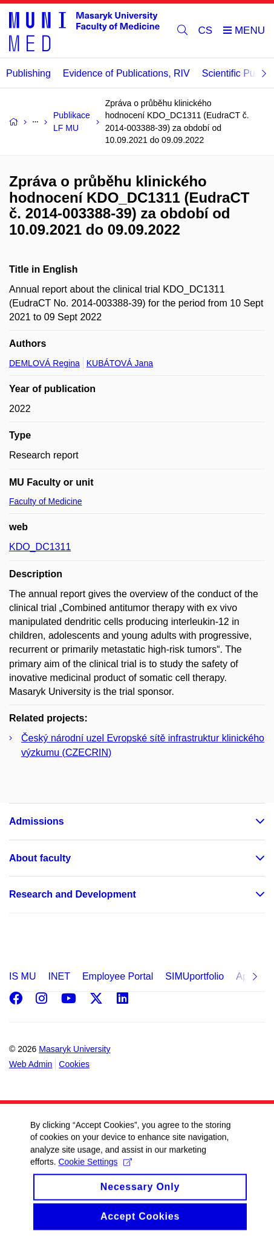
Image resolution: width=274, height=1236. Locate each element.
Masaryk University (74, 1049)
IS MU (22, 976)
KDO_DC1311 (40, 547)
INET (59, 976)
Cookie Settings (94, 1169)
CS (205, 30)
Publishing (28, 73)
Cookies (74, 1064)
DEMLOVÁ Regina (44, 363)
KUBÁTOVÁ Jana (119, 363)
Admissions (36, 821)
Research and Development (72, 894)
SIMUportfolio (194, 976)
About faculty (40, 858)
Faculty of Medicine (45, 501)
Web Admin (30, 1064)
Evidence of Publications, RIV (126, 73)
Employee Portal (117, 976)
